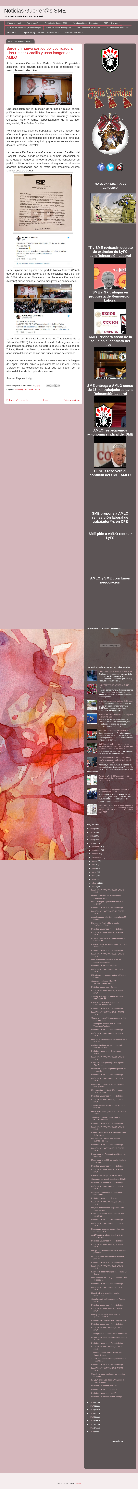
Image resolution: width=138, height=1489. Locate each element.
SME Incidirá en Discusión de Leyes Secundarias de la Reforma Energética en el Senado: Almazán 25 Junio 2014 (116, 746)
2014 (92, 1417)
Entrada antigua (71, 400)
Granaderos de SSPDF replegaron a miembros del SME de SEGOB (114, 790)
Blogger (78, 1483)
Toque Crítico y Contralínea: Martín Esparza (41, 32)
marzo (95, 879)
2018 (92, 1402)
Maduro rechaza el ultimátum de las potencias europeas (106, 961)
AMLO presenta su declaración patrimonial (109, 1334)
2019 (92, 843)
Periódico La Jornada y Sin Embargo (106, 1397)
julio (94, 865)
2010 (92, 1431)
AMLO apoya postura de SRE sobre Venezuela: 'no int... (106, 1025)
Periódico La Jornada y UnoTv (104, 1389)
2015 (92, 1413)
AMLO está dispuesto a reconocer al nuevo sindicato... (106, 1046)
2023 (92, 829)
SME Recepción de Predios (88, 28)
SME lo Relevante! (112, 23)
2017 (92, 1406)
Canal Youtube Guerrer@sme (58, 28)
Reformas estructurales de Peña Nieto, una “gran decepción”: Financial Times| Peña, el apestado (115, 760)
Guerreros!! (12, 32)
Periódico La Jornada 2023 (56, 23)
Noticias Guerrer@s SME (35, 11)
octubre (95, 854)
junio (94, 868)
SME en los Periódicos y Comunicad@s (24, 28)
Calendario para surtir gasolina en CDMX (108, 1179)
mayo (94, 872)
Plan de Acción (33, 23)
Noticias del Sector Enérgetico (85, 23)
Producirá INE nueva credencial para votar (109, 1320)
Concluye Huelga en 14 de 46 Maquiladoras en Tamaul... (103, 982)
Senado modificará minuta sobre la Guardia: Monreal (105, 1118)
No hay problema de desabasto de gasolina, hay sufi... (105, 1315)
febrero (95, 883)
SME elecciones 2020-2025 (117, 28)
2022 (92, 832)
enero (94, 886)
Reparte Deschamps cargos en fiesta (106, 1175)
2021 (92, 836)
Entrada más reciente (17, 400)
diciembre (96, 846)
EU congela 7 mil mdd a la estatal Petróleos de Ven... (105, 924)
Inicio (45, 400)
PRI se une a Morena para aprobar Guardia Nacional (105, 1140)
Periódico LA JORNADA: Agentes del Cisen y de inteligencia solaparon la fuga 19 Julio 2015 (115, 778)
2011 (92, 1428)
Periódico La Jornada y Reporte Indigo (107, 907)
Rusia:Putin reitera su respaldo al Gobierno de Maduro (105, 1003)
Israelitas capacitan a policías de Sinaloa (116, 701)
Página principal (14, 23)
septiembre (97, 857)
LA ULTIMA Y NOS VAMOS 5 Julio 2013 (115, 671)
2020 (92, 840)
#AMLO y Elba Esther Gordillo (27, 389)
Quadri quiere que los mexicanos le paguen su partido (106, 897)
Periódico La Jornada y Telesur (104, 966)
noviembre (96, 850)
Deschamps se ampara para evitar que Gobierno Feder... (107, 1230)
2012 (92, 1424)
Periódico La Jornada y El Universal (113, 730)
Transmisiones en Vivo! (74, 32)
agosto (95, 861)
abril (94, 876)
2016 (92, 1409)
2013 (92, 1420)
